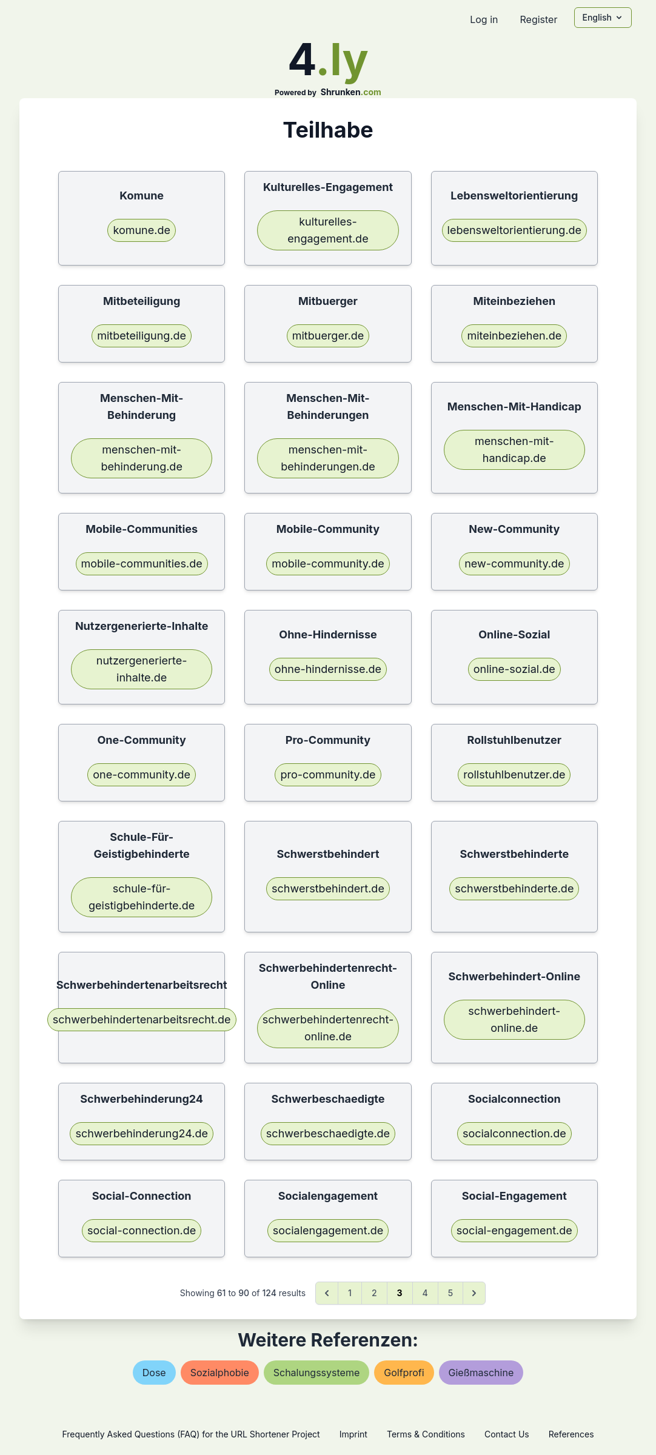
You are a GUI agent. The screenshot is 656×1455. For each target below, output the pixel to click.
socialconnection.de (514, 1133)
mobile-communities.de (141, 563)
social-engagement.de (514, 1230)
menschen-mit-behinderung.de (141, 458)
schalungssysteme (316, 1372)
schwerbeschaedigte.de (328, 1133)
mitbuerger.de (328, 335)
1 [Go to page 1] (350, 1293)
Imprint (353, 1434)
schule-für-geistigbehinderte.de (142, 897)
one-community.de (141, 774)
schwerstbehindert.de (328, 888)
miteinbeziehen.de (514, 335)
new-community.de (514, 563)
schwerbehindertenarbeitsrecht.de (142, 1019)
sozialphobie (219, 1372)
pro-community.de (327, 774)
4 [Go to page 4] (425, 1293)
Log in (484, 19)
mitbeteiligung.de (141, 335)
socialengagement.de (328, 1230)
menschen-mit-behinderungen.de (328, 458)
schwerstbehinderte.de (514, 888)
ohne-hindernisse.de (328, 669)
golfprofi (404, 1372)
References (571, 1434)
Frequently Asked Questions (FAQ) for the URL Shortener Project (191, 1434)
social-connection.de (141, 1230)
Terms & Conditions (426, 1434)
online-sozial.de (514, 669)
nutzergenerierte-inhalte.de (141, 669)
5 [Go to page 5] (450, 1293)
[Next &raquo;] (474, 1293)
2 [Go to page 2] (374, 1293)
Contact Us (506, 1434)
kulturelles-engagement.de (327, 230)
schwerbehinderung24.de (141, 1133)
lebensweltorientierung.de (514, 230)
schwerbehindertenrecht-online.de (328, 1028)
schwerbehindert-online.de (514, 1019)
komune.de (141, 230)
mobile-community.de (328, 563)
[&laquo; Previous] (326, 1293)
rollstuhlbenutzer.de (514, 774)
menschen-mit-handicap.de (514, 449)
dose (154, 1372)
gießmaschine (481, 1372)
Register (538, 19)
